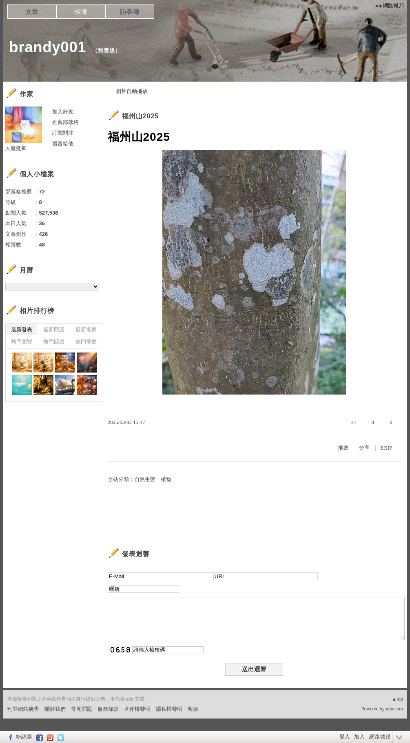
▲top (397, 699)
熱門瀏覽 (21, 342)
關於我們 (55, 709)
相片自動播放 (132, 91)
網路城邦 (379, 737)
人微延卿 (16, 148)
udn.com (394, 709)
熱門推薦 (86, 342)
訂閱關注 (62, 133)
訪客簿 (130, 11)
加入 (359, 737)
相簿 (80, 11)
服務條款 (108, 709)
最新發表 (21, 329)
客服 (193, 709)
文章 (31, 11)
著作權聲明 (137, 709)
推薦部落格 (65, 122)
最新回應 (53, 329)
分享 (364, 448)
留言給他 (62, 143)
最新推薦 (86, 329)
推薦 (343, 448)
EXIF (386, 448)
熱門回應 (53, 342)
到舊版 (106, 50)
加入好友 (62, 112)
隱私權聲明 (169, 709)
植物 (166, 479)
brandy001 (47, 47)
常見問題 (81, 709)
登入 (344, 737)
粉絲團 (24, 737)
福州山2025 (140, 116)
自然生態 (144, 479)
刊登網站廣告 (23, 709)
